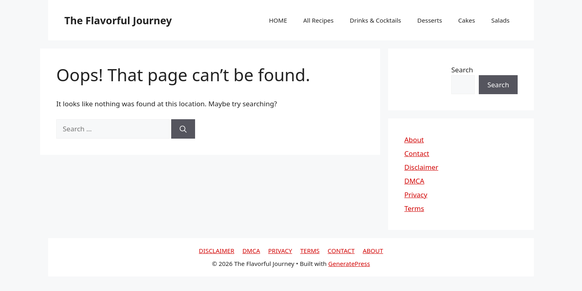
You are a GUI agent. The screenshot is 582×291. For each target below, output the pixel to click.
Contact (416, 153)
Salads (500, 20)
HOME (278, 20)
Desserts (429, 20)
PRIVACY (280, 251)
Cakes (466, 20)
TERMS (310, 251)
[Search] (183, 129)
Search (462, 69)
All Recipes (318, 20)
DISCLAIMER (216, 251)
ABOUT (373, 251)
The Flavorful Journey (118, 20)
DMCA (414, 181)
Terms (414, 208)
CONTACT (341, 251)
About (414, 139)
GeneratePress (349, 263)
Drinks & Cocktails (375, 20)
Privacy (415, 194)
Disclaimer (421, 167)
